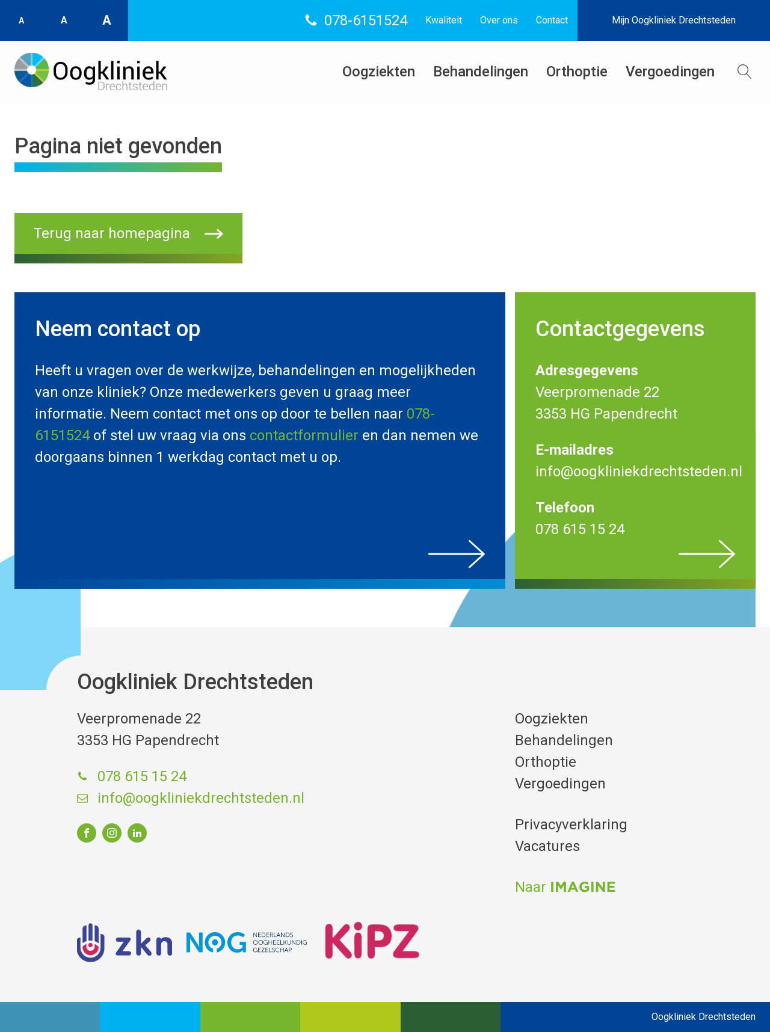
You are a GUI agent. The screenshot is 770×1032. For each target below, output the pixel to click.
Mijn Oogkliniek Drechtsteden (674, 20)
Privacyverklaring (571, 824)
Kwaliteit (443, 20)
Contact (552, 20)
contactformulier (304, 435)
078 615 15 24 (141, 776)
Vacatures (547, 846)
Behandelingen (480, 71)
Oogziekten (378, 71)
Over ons (499, 20)
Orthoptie (577, 71)
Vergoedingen (670, 71)
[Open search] (745, 71)
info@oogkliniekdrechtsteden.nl (200, 798)
